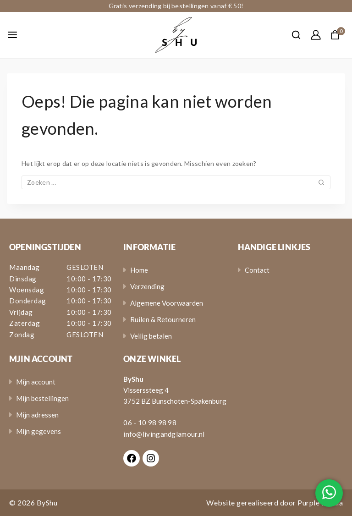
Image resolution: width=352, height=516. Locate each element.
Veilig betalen (151, 336)
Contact (257, 270)
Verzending (147, 286)
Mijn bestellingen (42, 398)
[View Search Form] (291, 35)
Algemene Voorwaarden (166, 303)
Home (139, 270)
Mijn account (35, 382)
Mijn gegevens (38, 431)
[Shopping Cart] (337, 34)
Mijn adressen (37, 415)
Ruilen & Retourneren (163, 319)
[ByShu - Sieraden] (176, 35)
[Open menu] (12, 34)
